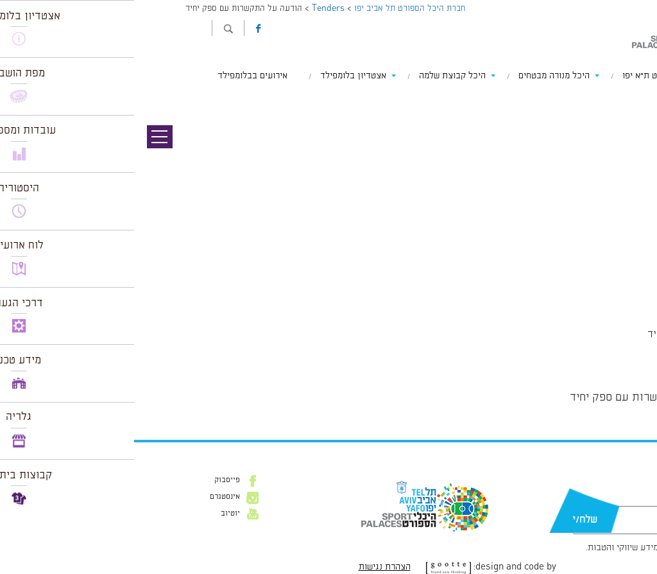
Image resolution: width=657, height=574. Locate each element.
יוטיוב (96, 513)
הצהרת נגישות (251, 566)
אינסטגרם (91, 497)
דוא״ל (611, 499)
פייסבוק (93, 480)
